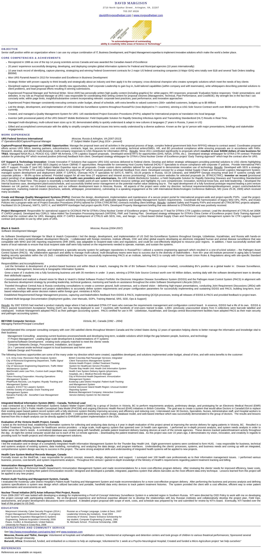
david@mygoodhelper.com (115, 15)
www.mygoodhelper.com (148, 15)
